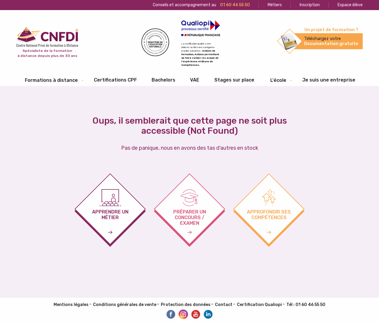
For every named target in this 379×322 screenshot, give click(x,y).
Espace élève (350, 4)
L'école (278, 80)
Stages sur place (234, 80)
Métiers (275, 4)
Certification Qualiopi (259, 304)
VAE (194, 80)
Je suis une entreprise (328, 80)
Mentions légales (71, 304)
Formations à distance (51, 80)
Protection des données (186, 304)
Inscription (310, 4)
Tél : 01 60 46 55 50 (305, 304)
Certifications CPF (115, 80)
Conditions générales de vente (124, 304)
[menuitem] (115, 80)
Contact (223, 304)
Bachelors (163, 80)
